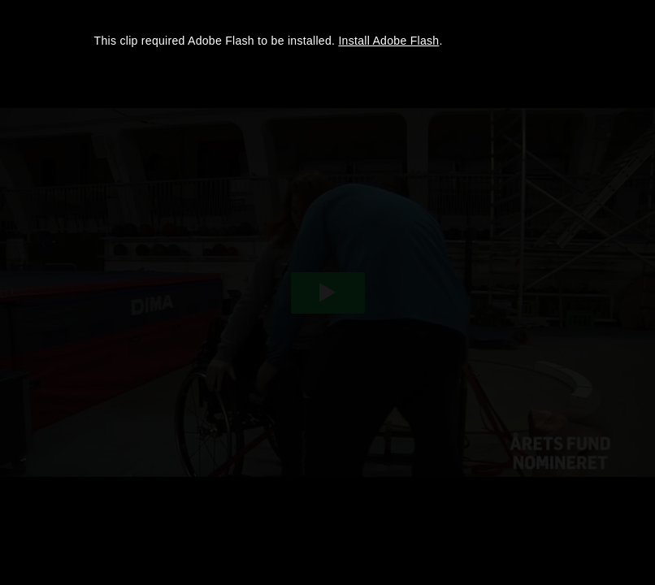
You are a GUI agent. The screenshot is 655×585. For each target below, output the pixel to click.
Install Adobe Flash (388, 40)
